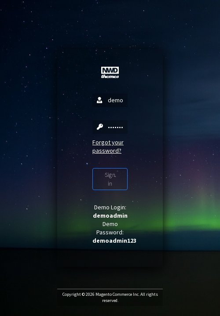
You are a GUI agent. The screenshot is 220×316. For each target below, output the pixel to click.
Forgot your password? (108, 146)
